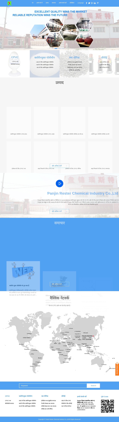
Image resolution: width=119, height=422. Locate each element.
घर (35, 3)
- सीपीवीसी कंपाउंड (15, 64)
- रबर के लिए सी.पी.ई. (104, 67)
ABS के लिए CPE (66, 400)
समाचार (54, 3)
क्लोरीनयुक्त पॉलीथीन (44, 57)
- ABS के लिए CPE (104, 62)
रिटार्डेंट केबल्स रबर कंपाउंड (47, 403)
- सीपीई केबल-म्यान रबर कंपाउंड (74, 67)
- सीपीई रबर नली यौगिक (74, 70)
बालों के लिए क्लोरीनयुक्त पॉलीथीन (27, 403)
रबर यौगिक (74, 57)
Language (78, 3)
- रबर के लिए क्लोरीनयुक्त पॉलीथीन (44, 67)
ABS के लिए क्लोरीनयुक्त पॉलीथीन (27, 400)
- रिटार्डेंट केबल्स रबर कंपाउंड (74, 64)
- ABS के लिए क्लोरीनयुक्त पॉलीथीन (45, 62)
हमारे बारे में (41, 3)
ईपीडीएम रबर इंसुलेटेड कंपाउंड (48, 400)
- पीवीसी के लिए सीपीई (104, 64)
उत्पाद (48, 3)
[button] (56, 48)
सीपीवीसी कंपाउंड (9, 403)
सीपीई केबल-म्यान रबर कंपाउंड (48, 406)
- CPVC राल (15, 61)
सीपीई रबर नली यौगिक (47, 409)
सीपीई (104, 57)
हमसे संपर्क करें (62, 3)
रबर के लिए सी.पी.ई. (66, 406)
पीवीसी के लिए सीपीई (66, 403)
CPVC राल (8, 400)
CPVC (15, 57)
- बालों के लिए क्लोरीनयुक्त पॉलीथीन (44, 64)
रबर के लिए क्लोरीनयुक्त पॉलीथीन (27, 406)
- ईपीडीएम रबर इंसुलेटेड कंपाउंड (74, 62)
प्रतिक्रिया (71, 3)
